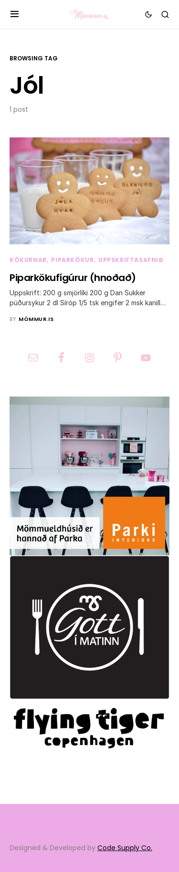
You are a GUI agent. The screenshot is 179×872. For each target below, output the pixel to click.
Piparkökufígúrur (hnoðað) (73, 277)
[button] (15, 14)
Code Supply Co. (124, 848)
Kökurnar (28, 260)
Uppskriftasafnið (131, 260)
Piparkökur (72, 260)
